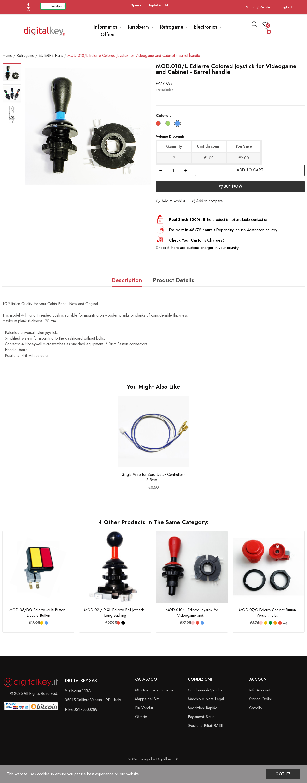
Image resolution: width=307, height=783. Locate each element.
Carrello (255, 708)
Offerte (141, 717)
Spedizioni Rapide (202, 708)
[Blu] (178, 124)
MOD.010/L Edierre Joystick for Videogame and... (192, 612)
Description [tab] (127, 280)
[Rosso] (159, 124)
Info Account (259, 690)
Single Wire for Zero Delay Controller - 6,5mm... (153, 477)
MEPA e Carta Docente (154, 690)
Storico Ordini (260, 699)
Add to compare (207, 201)
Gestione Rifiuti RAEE (205, 725)
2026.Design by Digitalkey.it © (153, 759)
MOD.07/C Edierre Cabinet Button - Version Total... (268, 612)
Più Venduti (144, 708)
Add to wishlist (170, 201)
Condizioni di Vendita (205, 690)
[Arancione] (275, 623)
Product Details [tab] (173, 280)
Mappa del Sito (147, 699)
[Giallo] (41, 623)
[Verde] (169, 124)
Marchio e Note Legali (206, 699)
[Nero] (123, 623)
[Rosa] (193, 623)
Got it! (282, 774)
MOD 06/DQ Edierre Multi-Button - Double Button (38, 612)
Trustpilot (57, 6)
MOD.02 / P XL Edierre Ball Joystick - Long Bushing (115, 612)
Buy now (230, 186)
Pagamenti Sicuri (201, 717)
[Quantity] (173, 170)
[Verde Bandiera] (270, 623)
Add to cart (250, 170)
